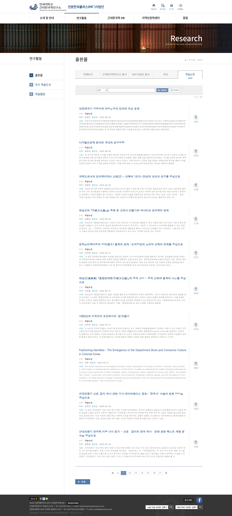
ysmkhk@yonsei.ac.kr (103, 509)
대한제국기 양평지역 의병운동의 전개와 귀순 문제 (109, 108)
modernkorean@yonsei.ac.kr (91, 506)
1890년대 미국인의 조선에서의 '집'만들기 (104, 316)
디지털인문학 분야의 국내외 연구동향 (101, 142)
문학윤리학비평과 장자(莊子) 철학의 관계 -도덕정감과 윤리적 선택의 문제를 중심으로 (131, 244)
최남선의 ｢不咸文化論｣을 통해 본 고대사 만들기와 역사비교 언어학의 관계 (124, 210)
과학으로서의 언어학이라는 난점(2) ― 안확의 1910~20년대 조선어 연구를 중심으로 (129, 176)
